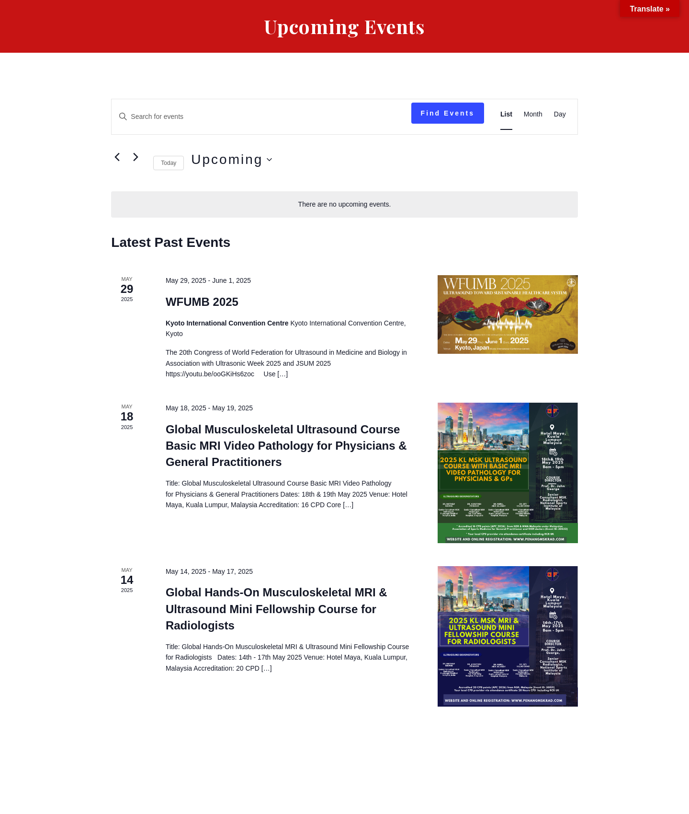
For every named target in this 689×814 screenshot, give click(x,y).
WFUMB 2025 (202, 301)
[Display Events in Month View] (533, 114)
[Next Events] (135, 157)
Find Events (447, 113)
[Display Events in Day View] (560, 114)
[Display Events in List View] (506, 114)
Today (168, 163)
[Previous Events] (117, 157)
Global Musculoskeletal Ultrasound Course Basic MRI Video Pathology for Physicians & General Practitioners (286, 445)
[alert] (344, 204)
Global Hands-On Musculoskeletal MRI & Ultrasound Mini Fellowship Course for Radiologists (276, 608)
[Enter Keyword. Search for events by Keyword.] (261, 117)
